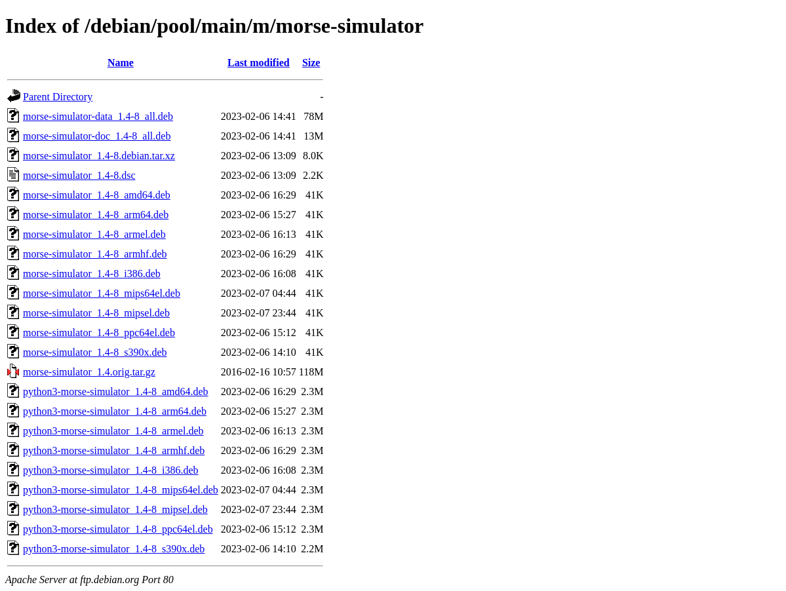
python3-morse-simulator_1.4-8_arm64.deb (114, 411)
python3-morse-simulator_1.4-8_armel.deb (113, 430)
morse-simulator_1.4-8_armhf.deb (95, 253)
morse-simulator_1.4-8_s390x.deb (95, 352)
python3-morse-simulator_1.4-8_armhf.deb (114, 450)
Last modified (258, 62)
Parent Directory (57, 96)
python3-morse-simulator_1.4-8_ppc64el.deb (118, 529)
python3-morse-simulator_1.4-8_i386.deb (111, 470)
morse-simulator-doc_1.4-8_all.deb (96, 136)
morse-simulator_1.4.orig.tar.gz (89, 371)
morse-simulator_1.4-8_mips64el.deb (101, 293)
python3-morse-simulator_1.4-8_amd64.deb (115, 391)
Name (121, 62)
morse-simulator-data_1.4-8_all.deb (98, 116)
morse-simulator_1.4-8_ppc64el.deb (99, 332)
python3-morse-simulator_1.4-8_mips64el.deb (120, 489)
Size (311, 62)
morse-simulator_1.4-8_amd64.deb (96, 194)
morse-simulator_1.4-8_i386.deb (92, 273)
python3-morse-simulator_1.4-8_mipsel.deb (115, 509)
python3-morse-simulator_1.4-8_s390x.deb (114, 548)
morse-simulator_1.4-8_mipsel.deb (96, 312)
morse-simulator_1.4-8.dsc (79, 175)
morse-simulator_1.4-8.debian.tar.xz (99, 155)
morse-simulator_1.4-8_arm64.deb (95, 214)
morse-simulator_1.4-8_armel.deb (94, 234)
